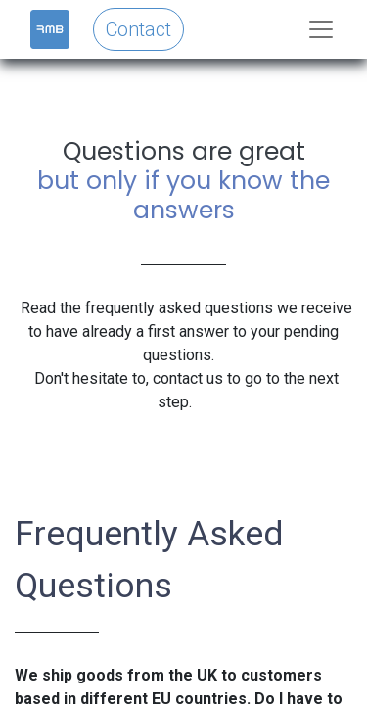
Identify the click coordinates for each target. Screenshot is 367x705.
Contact (138, 29)
